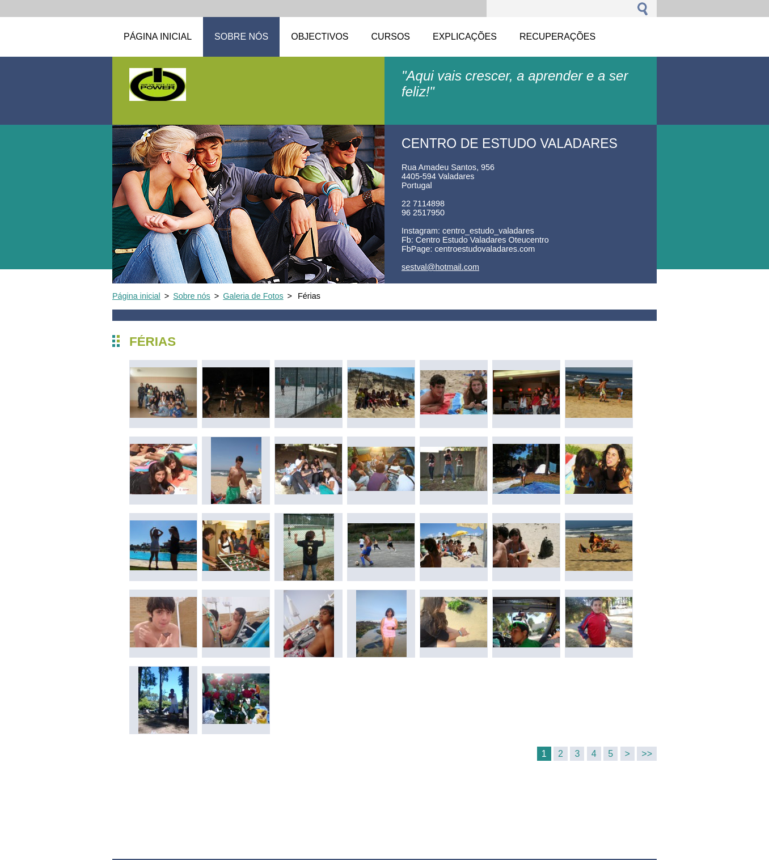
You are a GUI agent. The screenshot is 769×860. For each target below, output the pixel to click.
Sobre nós (191, 295)
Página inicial (136, 295)
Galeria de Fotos (253, 295)
